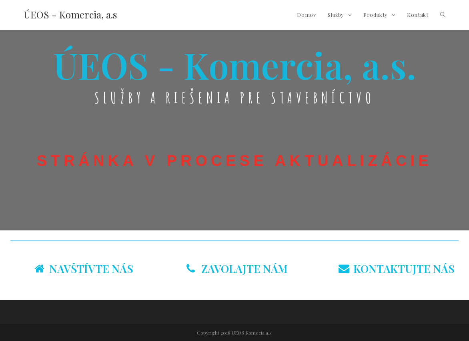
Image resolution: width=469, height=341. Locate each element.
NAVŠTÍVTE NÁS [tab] (83, 268)
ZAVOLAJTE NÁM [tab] (237, 268)
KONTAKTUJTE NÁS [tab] (397, 268)
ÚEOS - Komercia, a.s (70, 14)
